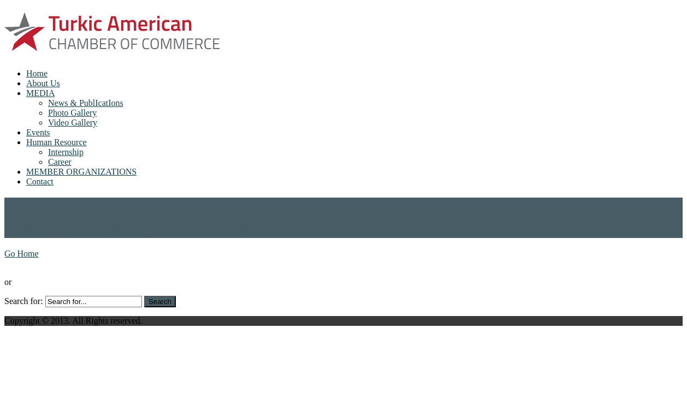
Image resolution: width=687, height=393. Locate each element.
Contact (40, 181)
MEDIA (40, 93)
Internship (66, 152)
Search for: (23, 301)
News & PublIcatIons (85, 103)
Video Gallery (72, 122)
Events (38, 132)
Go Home (21, 253)
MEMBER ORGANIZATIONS (81, 171)
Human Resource (56, 142)
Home (37, 73)
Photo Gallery (72, 112)
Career (60, 161)
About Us (43, 83)
